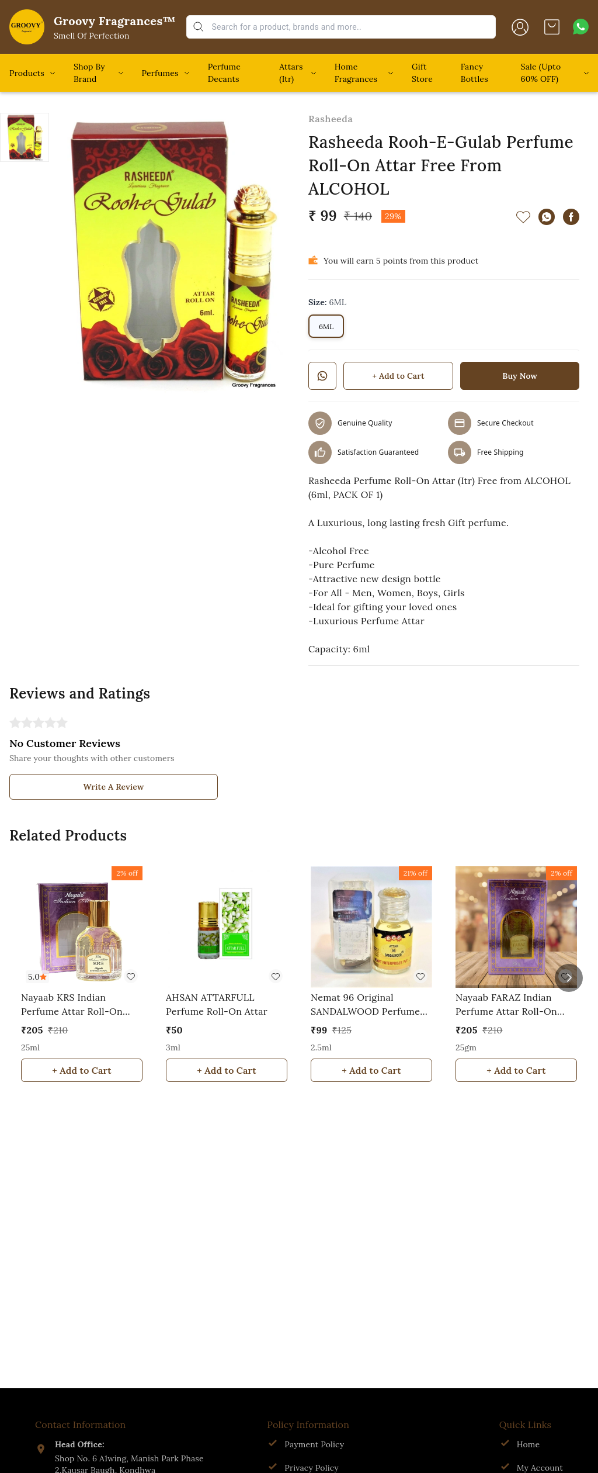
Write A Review (114, 787)
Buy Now (519, 376)
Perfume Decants (224, 72)
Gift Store (422, 72)
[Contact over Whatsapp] (581, 26)
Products (26, 73)
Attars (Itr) (291, 72)
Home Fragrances (356, 72)
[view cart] (552, 27)
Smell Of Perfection (92, 35)
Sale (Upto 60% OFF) (541, 72)
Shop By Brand (89, 72)
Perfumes (160, 73)
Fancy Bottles (474, 72)
